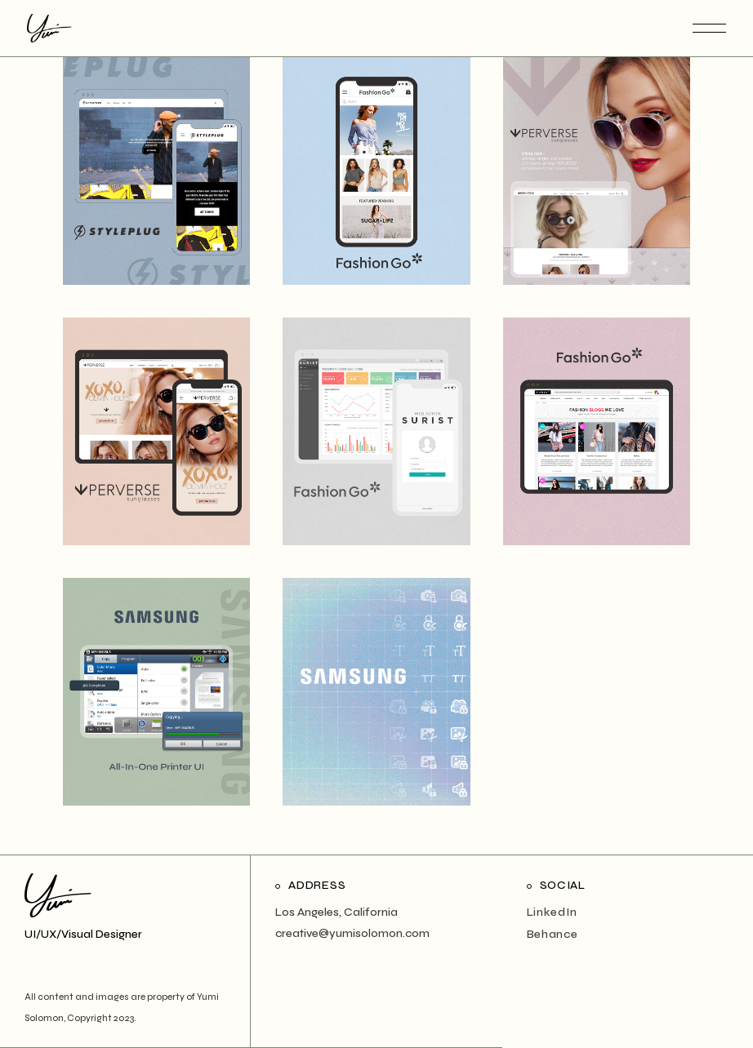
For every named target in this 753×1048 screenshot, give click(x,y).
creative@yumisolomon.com (352, 933)
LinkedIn (552, 912)
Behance (552, 934)
